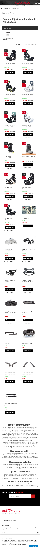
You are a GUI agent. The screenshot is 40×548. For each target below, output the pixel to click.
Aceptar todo (33, 546)
